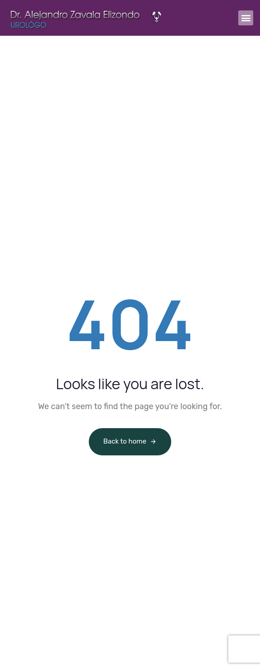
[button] (245, 17)
